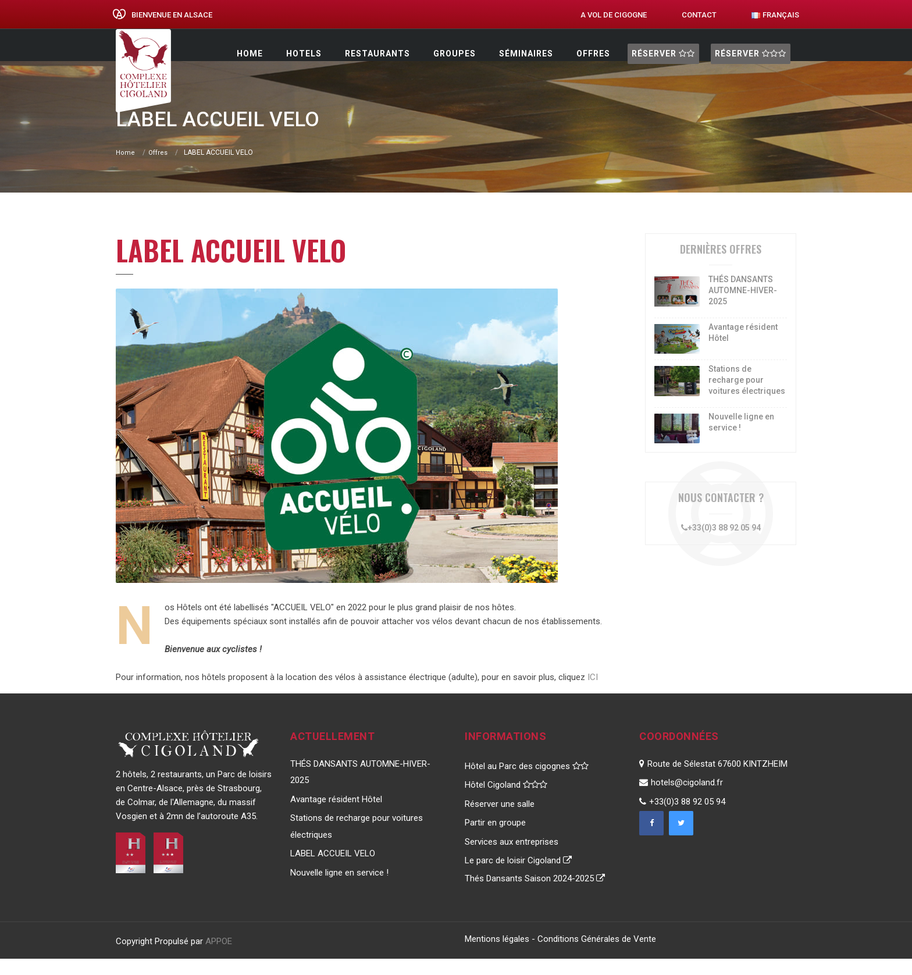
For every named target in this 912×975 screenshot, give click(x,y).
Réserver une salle (500, 820)
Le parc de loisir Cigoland (518, 876)
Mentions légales (497, 955)
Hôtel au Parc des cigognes (527, 782)
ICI (592, 693)
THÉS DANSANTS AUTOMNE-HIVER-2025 (742, 306)
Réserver (663, 53)
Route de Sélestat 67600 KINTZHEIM (713, 780)
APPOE (218, 957)
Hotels (304, 53)
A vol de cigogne (613, 14)
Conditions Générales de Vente (596, 955)
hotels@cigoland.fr (681, 798)
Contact (699, 14)
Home (250, 53)
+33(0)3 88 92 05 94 (721, 544)
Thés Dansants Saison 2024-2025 (535, 894)
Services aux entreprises (511, 858)
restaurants (377, 53)
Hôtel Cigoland (506, 801)
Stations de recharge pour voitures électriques (746, 396)
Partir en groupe (495, 839)
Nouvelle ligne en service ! (339, 889)
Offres (593, 53)
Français (775, 14)
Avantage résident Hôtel (336, 815)
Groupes (454, 53)
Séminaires (526, 53)
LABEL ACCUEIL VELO (332, 869)
